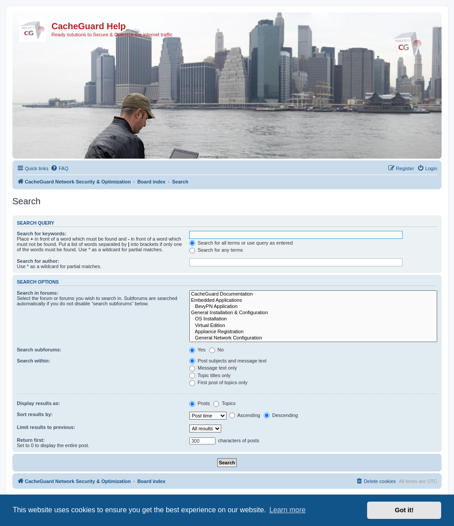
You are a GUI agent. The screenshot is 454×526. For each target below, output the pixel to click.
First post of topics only (218, 382)
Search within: (33, 360)
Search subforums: (39, 349)
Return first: (31, 440)
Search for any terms (216, 250)
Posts (199, 403)
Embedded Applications (313, 300)
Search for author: (38, 261)
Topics (224, 403)
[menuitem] (59, 168)
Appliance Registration (313, 332)
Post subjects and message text (227, 360)
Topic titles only (210, 375)
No (216, 349)
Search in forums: (38, 293)
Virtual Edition (313, 326)
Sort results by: (35, 414)
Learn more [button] (287, 510)
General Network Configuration (313, 338)
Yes (197, 349)
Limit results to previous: (46, 427)
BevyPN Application (313, 307)
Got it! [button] (404, 510)
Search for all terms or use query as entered (241, 242)
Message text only (213, 367)
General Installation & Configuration (313, 313)
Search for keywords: (42, 233)
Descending (281, 415)
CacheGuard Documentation (313, 294)
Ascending (244, 415)
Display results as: (38, 403)
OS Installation (313, 319)
